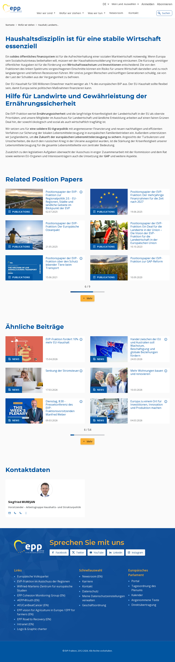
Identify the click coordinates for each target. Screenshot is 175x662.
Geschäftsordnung (94, 605)
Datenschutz (90, 591)
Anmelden (148, 4)
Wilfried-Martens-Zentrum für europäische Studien (44, 588)
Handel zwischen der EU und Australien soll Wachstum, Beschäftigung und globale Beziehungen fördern (145, 347)
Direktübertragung (143, 605)
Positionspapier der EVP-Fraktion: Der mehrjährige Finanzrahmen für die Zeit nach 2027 (147, 196)
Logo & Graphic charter (32, 629)
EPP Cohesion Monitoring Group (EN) (41, 595)
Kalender (137, 595)
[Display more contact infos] (26, 513)
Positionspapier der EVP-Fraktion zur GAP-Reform (146, 260)
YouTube (97, 552)
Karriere (87, 581)
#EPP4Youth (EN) (28, 600)
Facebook (59, 552)
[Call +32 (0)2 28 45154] (15, 513)
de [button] (106, 4)
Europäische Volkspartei (32, 576)
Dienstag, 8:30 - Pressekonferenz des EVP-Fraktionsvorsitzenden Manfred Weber (60, 408)
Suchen (164, 13)
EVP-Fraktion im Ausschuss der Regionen (43, 581)
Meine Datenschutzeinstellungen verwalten (103, 598)
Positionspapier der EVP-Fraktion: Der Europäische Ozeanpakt (62, 227)
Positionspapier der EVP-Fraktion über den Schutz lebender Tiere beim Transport (62, 263)
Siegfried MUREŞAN (21, 502)
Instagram (135, 552)
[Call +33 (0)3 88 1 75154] (20, 513)
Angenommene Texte (145, 600)
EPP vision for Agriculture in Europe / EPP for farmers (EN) (46, 612)
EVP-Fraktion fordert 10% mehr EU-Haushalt (62, 341)
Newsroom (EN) (92, 576)
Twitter (78, 552)
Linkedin (115, 552)
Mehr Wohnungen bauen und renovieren (146, 372)
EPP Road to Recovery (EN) (34, 619)
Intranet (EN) (25, 624)
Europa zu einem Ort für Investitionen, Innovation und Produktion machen (146, 405)
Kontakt (87, 586)
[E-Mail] (9, 513)
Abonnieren (164, 4)
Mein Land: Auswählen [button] (126, 4)
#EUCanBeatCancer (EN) (33, 605)
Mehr (87, 298)
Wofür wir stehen (26, 24)
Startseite (10, 24)
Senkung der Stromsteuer (62, 370)
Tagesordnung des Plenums (143, 588)
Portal (135, 581)
